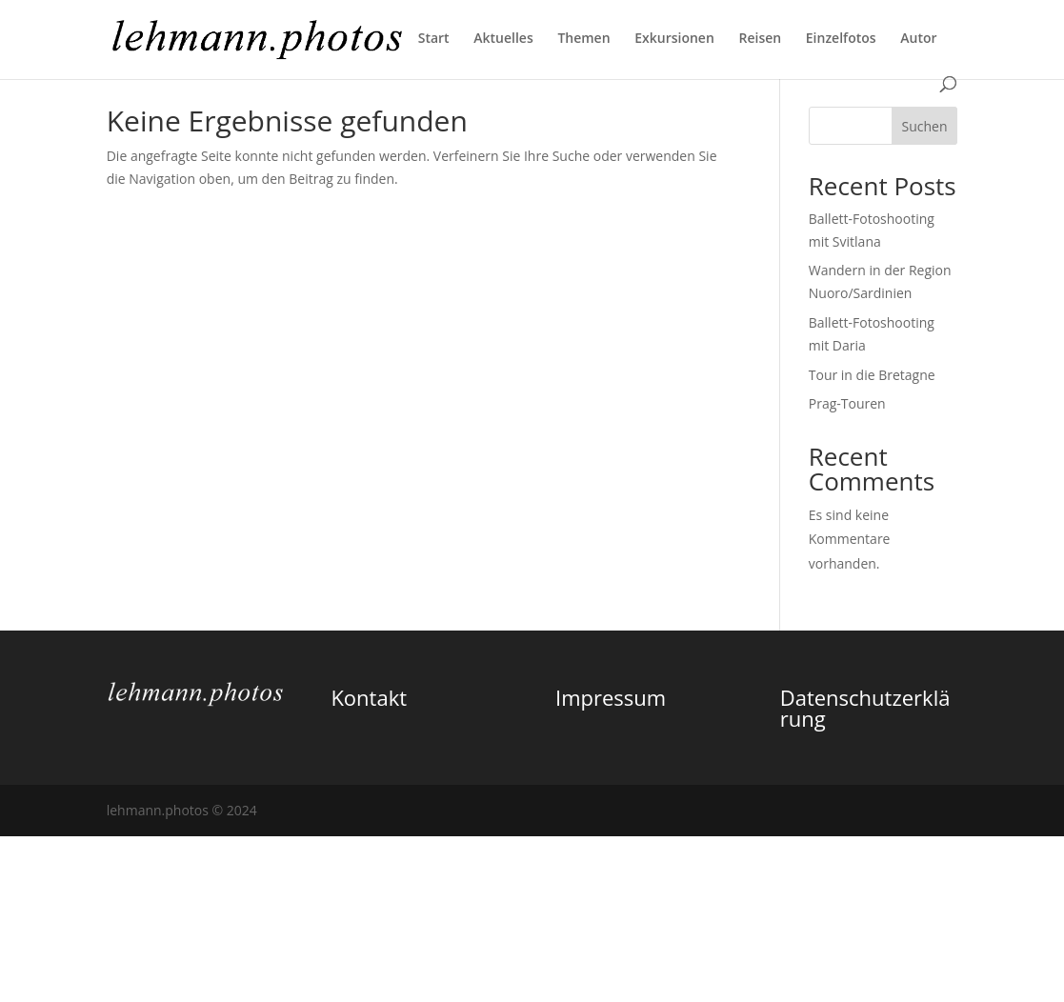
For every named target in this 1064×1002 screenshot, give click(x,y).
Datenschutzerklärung (865, 707)
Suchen (924, 126)
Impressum (610, 697)
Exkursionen (674, 38)
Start (434, 38)
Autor (918, 38)
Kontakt (369, 697)
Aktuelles (502, 38)
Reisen (759, 38)
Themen (583, 38)
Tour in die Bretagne (872, 375)
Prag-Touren (847, 403)
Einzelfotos (841, 38)
